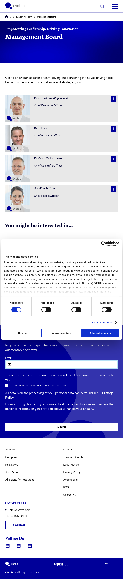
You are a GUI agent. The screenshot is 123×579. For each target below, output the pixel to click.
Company (11, 457)
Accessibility (70, 479)
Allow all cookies (100, 333)
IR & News (11, 464)
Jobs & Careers (14, 472)
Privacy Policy (71, 472)
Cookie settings (102, 322)
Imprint (67, 449)
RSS (66, 487)
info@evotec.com (17, 510)
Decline (22, 333)
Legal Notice (71, 464)
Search (69, 494)
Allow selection (61, 333)
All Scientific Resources (19, 479)
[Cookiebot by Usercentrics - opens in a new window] (103, 244)
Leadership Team (24, 17)
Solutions (11, 449)
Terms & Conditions (75, 457)
